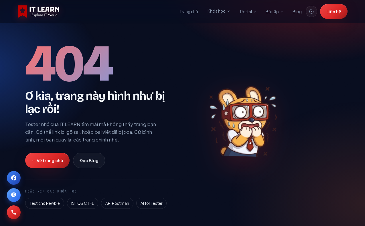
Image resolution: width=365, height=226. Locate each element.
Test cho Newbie (44, 203)
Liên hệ (333, 11)
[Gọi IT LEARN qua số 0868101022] (14, 212)
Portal (248, 12)
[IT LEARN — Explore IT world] (39, 11)
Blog (297, 11)
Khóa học (219, 10)
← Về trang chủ (47, 160)
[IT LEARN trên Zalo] (14, 195)
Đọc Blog (89, 160)
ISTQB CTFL (82, 203)
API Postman (117, 203)
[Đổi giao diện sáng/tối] (311, 11)
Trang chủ (188, 11)
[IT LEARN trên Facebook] (14, 178)
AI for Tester (151, 203)
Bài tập (274, 12)
